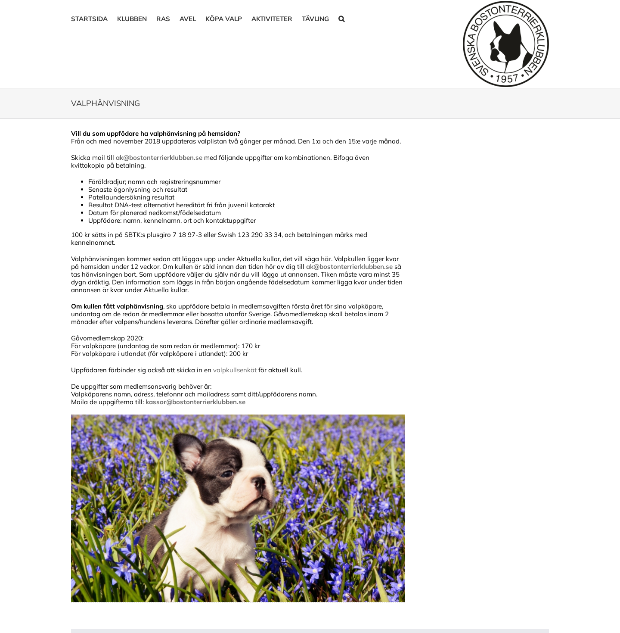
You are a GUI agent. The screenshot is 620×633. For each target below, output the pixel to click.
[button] (341, 18)
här (326, 259)
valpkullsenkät (235, 370)
